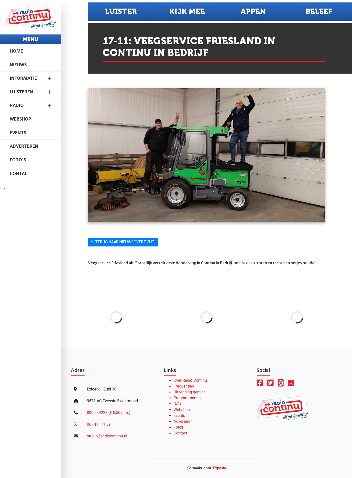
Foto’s (18, 160)
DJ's (177, 403)
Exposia (219, 468)
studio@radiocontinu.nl (107, 436)
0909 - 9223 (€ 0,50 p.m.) (108, 412)
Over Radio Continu (190, 380)
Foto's (179, 427)
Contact (20, 173)
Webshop (20, 119)
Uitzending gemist (189, 392)
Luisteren (21, 92)
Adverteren (24, 146)
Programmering (187, 398)
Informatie (23, 78)
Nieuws (18, 64)
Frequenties (184, 386)
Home (16, 51)
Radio (17, 105)
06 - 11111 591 (100, 424)
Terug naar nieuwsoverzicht (122, 242)
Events (18, 132)
